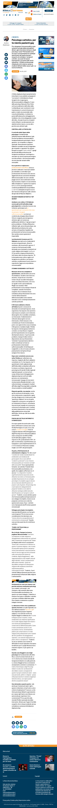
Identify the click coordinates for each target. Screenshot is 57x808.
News (36, 11)
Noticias (37, 14)
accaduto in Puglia (21, 429)
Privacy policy (6, 800)
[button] (28, 19)
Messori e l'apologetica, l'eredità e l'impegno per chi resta (9, 758)
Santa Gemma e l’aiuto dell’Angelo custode (35, 766)
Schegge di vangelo (16, 23)
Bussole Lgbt (30, 609)
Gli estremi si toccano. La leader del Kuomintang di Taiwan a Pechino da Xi (9, 768)
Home (25, 29)
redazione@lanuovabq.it (9, 792)
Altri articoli (28, 745)
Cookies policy (14, 800)
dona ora (48, 11)
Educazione (31, 29)
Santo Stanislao (41, 23)
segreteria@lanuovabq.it (9, 794)
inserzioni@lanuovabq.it (9, 796)
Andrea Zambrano (6, 44)
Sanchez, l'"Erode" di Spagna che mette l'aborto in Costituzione (36, 758)
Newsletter (49, 14)
